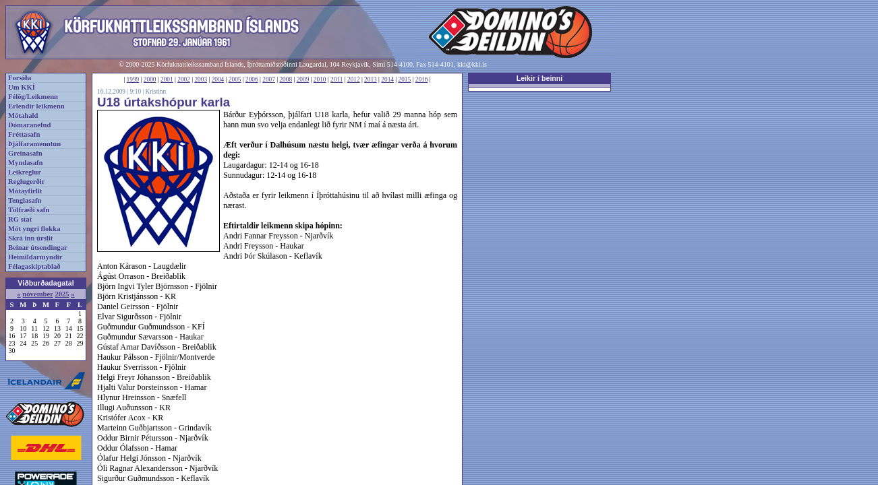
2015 (405, 79)
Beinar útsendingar (37, 247)
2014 (387, 79)
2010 (320, 79)
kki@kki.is (472, 64)
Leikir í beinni (540, 78)
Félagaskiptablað (34, 266)
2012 (353, 79)
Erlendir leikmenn (36, 106)
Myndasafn (25, 162)
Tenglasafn (24, 200)
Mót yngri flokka (34, 228)
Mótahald (23, 115)
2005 (235, 79)
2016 (421, 79)
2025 (62, 294)
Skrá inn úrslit (30, 238)
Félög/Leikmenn (33, 96)
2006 (251, 79)
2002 (183, 79)
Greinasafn (25, 153)
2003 (200, 79)
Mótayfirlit (25, 191)
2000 (150, 79)
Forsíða (19, 78)
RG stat (20, 219)
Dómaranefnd (29, 125)
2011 (336, 79)
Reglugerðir (26, 181)
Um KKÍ (21, 87)
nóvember (37, 294)
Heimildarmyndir (35, 257)
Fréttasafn (24, 134)
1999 (133, 79)
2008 (285, 79)
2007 (268, 79)
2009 (303, 79)
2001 (166, 79)
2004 (218, 79)
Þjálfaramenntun (34, 144)
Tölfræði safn (28, 210)
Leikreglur (24, 172)
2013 (370, 79)
